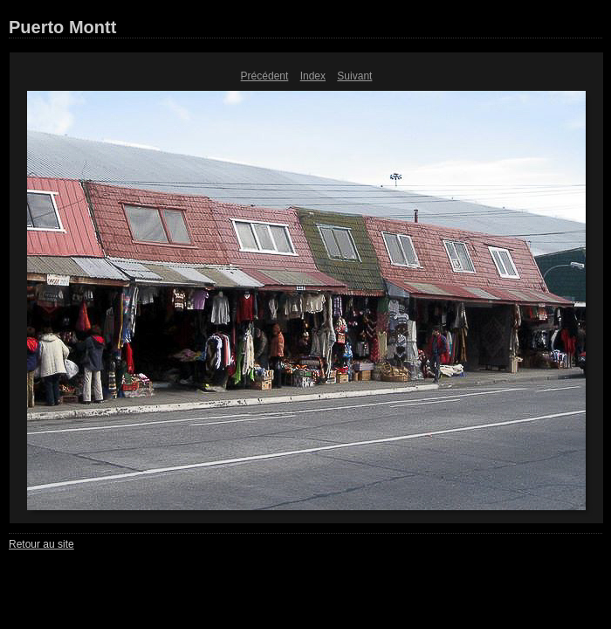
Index (313, 76)
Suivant (354, 76)
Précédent (265, 76)
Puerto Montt (62, 27)
